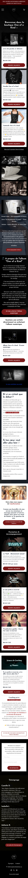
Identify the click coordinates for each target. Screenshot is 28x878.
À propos (11, 863)
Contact (17, 863)
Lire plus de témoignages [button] (14, 845)
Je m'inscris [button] (14, 768)
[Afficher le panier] (24, 10)
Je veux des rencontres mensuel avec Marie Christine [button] (14, 733)
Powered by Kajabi (14, 874)
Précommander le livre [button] (14, 249)
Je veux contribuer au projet (14, 384)
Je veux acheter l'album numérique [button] (14, 312)
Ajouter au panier (14, 65)
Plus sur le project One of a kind (14, 149)
